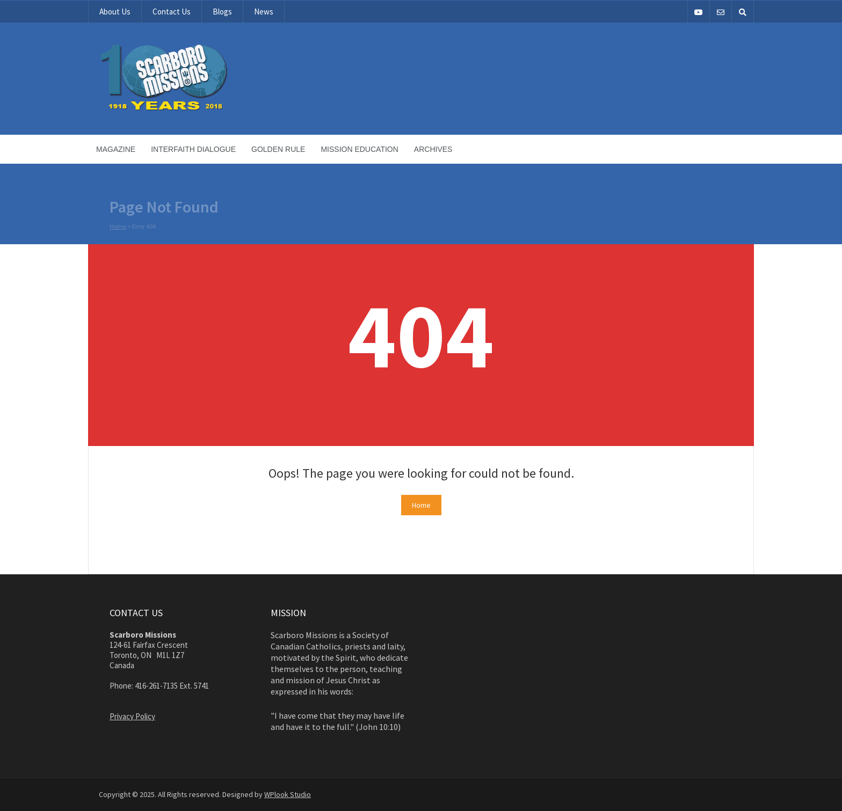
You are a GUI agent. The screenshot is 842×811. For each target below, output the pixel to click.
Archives (433, 149)
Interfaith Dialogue (193, 149)
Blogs (222, 11)
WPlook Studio (287, 794)
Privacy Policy (132, 716)
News (263, 11)
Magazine (115, 149)
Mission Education (359, 149)
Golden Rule (278, 149)
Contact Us (172, 11)
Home (118, 227)
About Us (114, 11)
